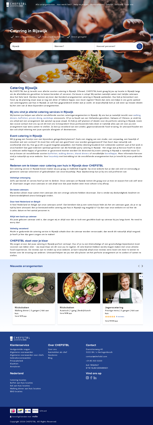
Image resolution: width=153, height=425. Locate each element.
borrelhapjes (111, 153)
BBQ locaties (16, 391)
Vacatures (52, 355)
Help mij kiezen (81, 4)
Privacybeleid (16, 361)
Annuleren (15, 366)
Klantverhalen (97, 4)
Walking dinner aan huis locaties (25, 388)
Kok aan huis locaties (20, 386)
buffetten (23, 118)
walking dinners (66, 153)
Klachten (14, 364)
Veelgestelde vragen (20, 349)
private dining (35, 118)
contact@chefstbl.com (96, 356)
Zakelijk (109, 4)
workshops (48, 118)
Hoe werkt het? (64, 4)
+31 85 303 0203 (94, 361)
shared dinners (82, 153)
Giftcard (119, 4)
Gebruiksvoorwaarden (20, 358)
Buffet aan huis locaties (21, 383)
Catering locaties (18, 380)
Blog (50, 358)
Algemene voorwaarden (21, 352)
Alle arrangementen (45, 4)
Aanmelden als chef (57, 352)
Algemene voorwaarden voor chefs (27, 355)
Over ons (129, 4)
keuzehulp (54, 156)
